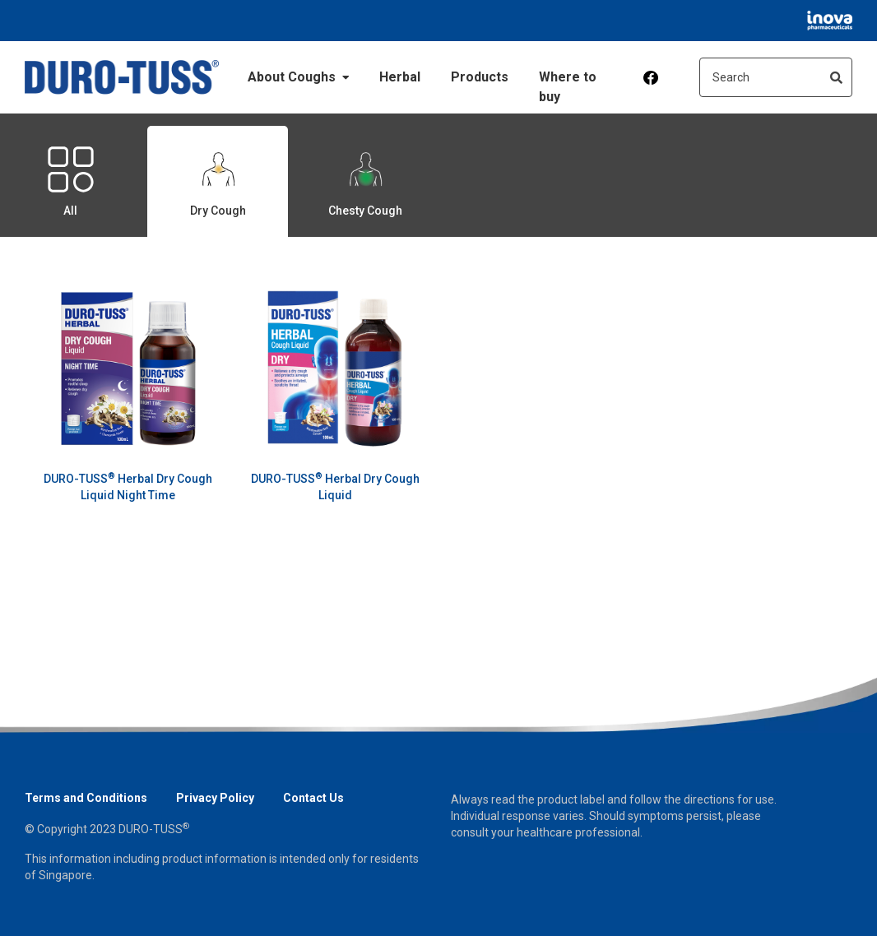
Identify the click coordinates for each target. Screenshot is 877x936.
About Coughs (299, 77)
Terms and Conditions (86, 797)
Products (479, 77)
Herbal (399, 77)
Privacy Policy (215, 797)
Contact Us (313, 797)
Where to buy (567, 86)
